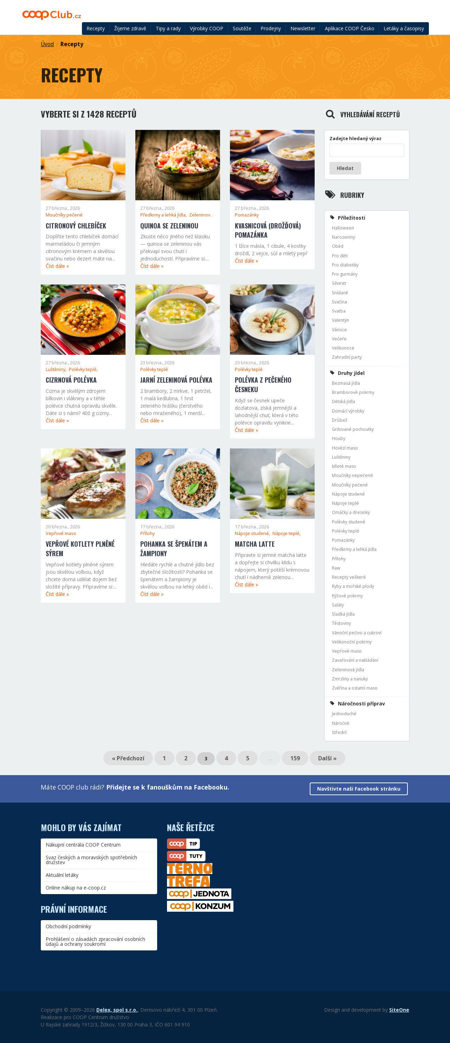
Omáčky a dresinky (351, 512)
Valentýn (340, 320)
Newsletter (302, 28)
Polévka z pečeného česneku (263, 384)
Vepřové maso (61, 533)
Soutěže (242, 28)
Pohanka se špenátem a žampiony (173, 548)
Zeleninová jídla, (206, 215)
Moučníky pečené (64, 215)
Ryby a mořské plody (353, 586)
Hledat (345, 168)
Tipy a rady (168, 28)
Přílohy (147, 533)
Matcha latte (255, 543)
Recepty (95, 28)
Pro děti (340, 256)
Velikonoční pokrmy (352, 642)
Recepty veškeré (349, 577)
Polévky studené (348, 522)
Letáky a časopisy (404, 28)
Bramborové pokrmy (353, 392)
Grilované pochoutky (353, 429)
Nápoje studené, (253, 533)
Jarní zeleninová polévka (176, 379)
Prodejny (271, 28)
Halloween (343, 228)
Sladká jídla (343, 614)
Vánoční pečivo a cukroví (356, 633)
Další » (327, 758)
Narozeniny (343, 237)
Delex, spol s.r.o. (116, 1009)
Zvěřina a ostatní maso (355, 688)
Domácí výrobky (348, 411)
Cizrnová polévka (71, 379)
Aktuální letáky (62, 875)
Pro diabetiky (345, 265)
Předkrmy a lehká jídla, (164, 215)
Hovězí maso (345, 448)
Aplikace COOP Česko (349, 28)
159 (295, 758)
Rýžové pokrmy (347, 596)
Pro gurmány (345, 274)
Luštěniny (341, 457)
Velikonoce (343, 348)
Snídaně (340, 293)
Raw (336, 568)
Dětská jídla (343, 401)
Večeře (339, 339)
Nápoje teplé (345, 503)
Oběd (337, 246)
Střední (339, 732)
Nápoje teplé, (286, 533)
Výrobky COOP (206, 28)
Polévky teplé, (83, 369)
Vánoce (339, 330)
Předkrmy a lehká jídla (354, 549)
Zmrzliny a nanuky (350, 679)
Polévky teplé (154, 369)
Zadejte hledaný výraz (355, 138)
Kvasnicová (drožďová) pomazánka (268, 230)
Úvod (47, 44)
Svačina (339, 302)
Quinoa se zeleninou (169, 225)
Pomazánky (247, 215)
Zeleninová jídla (348, 670)
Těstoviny (341, 623)
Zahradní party (347, 357)
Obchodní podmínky (68, 926)
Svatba (339, 311)
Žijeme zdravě (130, 28)
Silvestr (339, 283)
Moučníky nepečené (352, 475)
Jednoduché (344, 714)
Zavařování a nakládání (355, 660)
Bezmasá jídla (346, 383)
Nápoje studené (348, 494)
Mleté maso (344, 466)
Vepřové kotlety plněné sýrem (80, 548)
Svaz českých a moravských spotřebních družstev (91, 860)
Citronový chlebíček (76, 225)
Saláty (338, 605)
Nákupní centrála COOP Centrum (83, 844)
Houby (338, 438)
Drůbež (339, 420)
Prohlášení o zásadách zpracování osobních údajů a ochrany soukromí (95, 941)
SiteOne (399, 1009)
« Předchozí (128, 758)
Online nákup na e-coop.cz (76, 887)
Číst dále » (57, 266)
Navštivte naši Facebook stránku (358, 788)
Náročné (340, 723)
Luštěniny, (57, 369)
